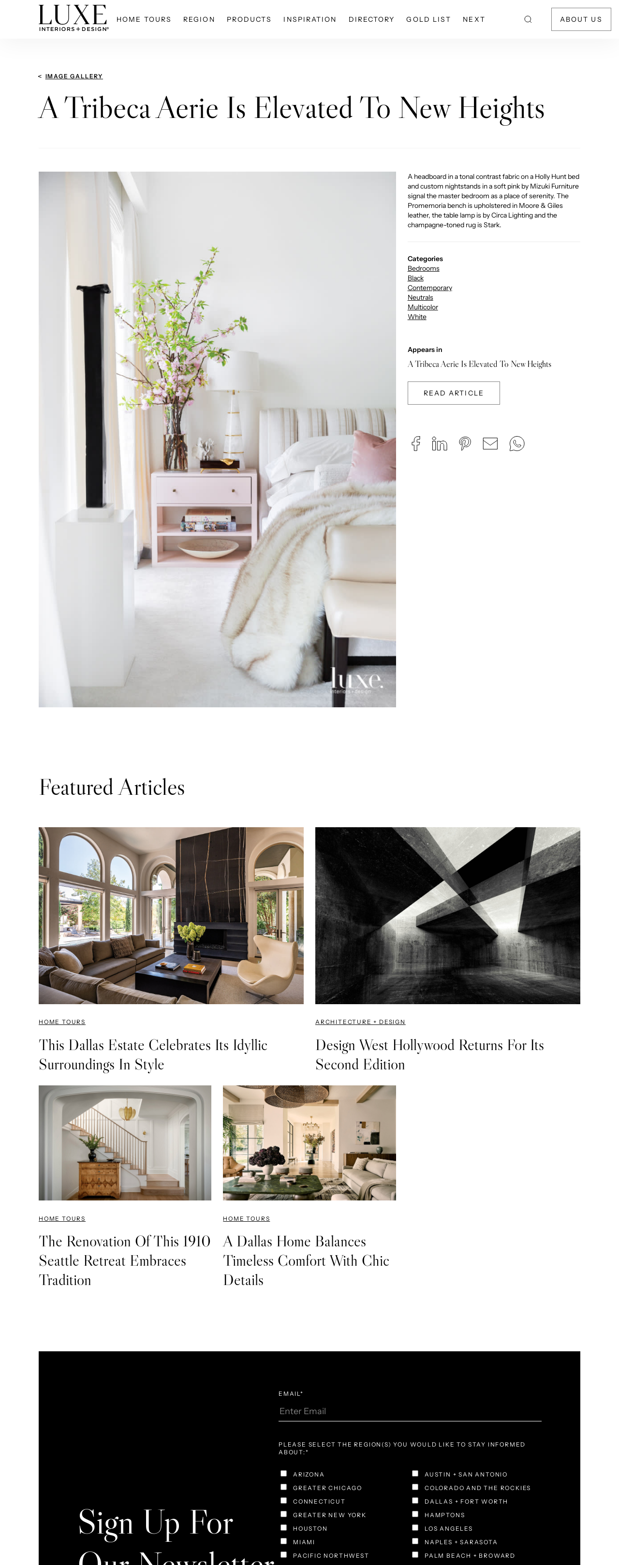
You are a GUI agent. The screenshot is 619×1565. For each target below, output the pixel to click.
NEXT (474, 19)
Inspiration (310, 19)
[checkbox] (344, 1475)
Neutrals (420, 297)
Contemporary (430, 287)
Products (249, 19)
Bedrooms (424, 268)
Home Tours (144, 19)
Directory (372, 19)
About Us (581, 19)
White (417, 316)
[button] (416, 443)
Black (416, 278)
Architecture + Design (360, 1021)
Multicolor (423, 307)
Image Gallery (74, 76)
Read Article (454, 393)
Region (199, 19)
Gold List (428, 19)
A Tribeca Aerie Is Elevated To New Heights (479, 364)
